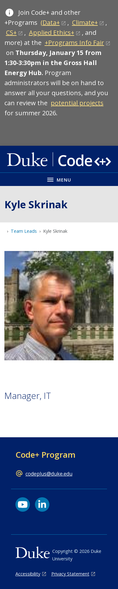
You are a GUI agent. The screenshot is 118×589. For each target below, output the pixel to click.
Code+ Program (45, 454)
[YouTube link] (22, 504)
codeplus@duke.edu (48, 473)
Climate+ (85, 22)
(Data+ (50, 22)
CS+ (11, 32)
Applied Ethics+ (51, 32)
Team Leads (24, 231)
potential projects (77, 103)
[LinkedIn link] (42, 504)
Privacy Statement (70, 574)
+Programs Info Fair (74, 42)
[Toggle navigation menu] (59, 179)
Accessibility (27, 574)
